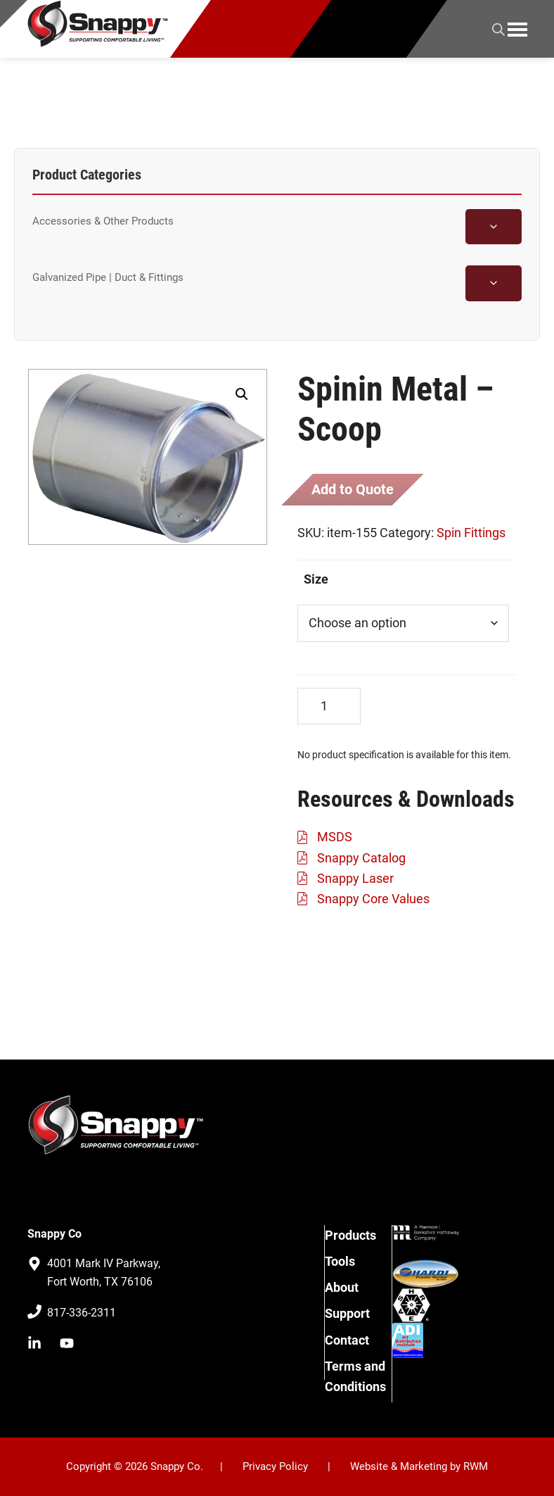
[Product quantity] (329, 706)
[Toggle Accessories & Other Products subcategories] (493, 226)
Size (316, 579)
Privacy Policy (275, 1466)
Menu (517, 29)
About (342, 1287)
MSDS (334, 836)
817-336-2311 (81, 1312)
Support (347, 1313)
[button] (242, 394)
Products (350, 1235)
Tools (340, 1261)
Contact (347, 1340)
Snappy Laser (355, 878)
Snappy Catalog (361, 857)
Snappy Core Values (373, 898)
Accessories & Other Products (103, 221)
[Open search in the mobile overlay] (498, 27)
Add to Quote (352, 489)
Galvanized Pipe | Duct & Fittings (107, 277)
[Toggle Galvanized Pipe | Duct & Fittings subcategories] (493, 283)
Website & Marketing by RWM (419, 1466)
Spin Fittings (471, 532)
